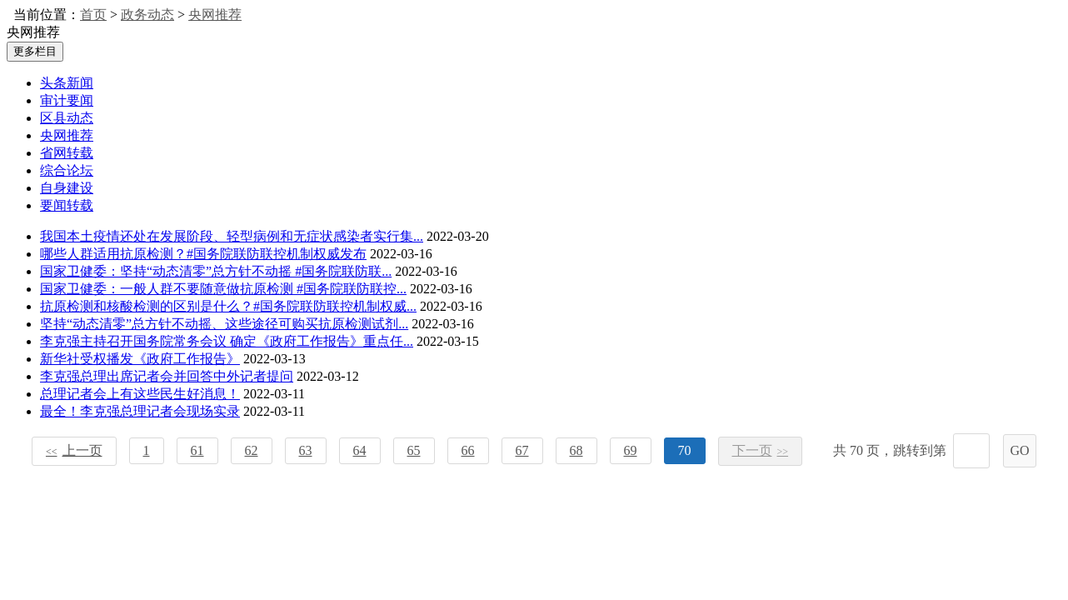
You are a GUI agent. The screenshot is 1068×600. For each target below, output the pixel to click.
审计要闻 (66, 100)
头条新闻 (66, 83)
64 (360, 450)
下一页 (760, 450)
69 (630, 450)
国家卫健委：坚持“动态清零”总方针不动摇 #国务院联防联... (216, 271)
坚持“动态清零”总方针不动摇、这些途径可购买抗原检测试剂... (224, 324)
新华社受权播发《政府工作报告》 (140, 359)
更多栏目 (35, 51)
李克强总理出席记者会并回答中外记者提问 (166, 376)
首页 (93, 15)
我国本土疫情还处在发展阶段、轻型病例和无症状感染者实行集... (231, 236)
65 (414, 450)
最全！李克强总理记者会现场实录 (140, 411)
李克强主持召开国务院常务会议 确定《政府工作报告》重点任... (226, 341)
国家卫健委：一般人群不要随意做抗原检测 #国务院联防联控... (223, 289)
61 (197, 450)
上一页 (74, 450)
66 (468, 450)
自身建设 (66, 188)
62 (251, 450)
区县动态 (66, 118)
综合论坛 (66, 170)
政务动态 (147, 15)
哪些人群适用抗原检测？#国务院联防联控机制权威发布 (203, 254)
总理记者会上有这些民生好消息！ (140, 394)
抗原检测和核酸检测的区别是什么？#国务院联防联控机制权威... (228, 306)
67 (522, 450)
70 (684, 450)
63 (305, 450)
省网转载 (66, 153)
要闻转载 (66, 205)
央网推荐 (215, 15)
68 (576, 450)
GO (1019, 450)
